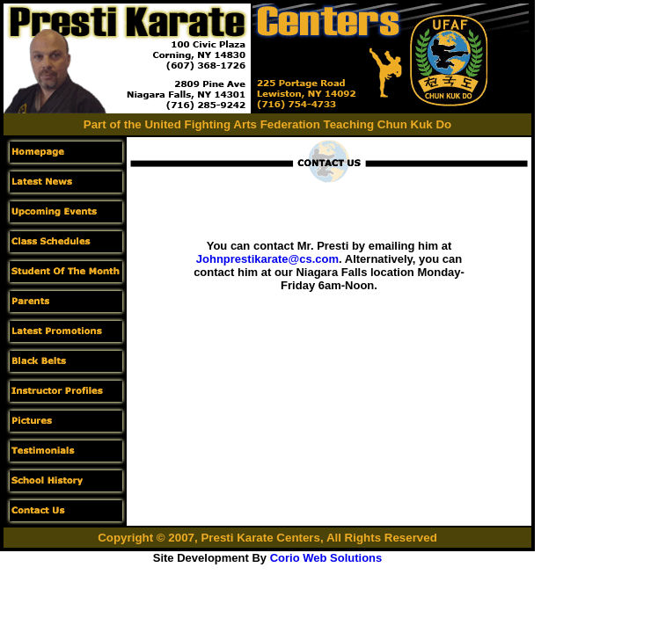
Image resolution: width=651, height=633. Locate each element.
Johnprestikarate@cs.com (267, 259)
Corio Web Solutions (326, 557)
